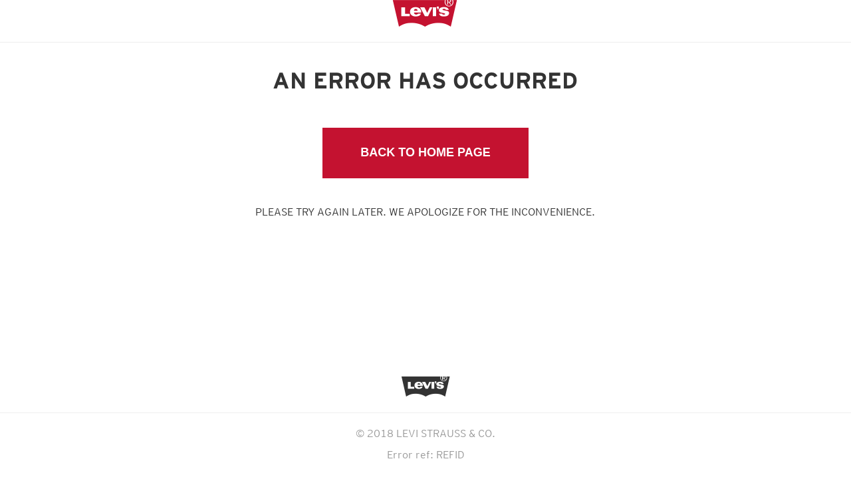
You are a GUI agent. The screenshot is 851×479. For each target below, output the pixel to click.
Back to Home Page (425, 152)
